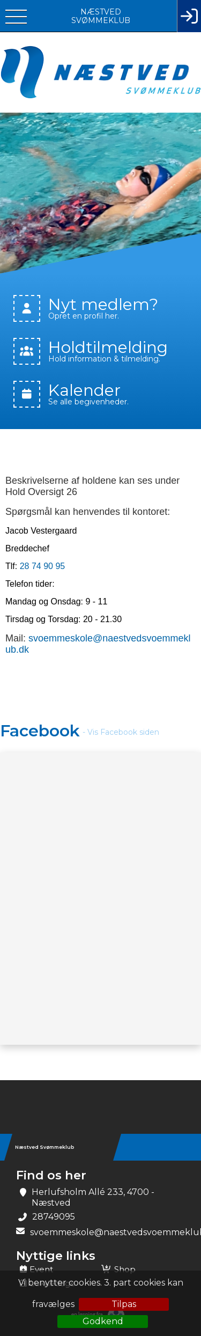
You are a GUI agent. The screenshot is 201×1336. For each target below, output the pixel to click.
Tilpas (123, 1304)
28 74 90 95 (42, 566)
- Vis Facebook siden (121, 732)
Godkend (103, 1321)
